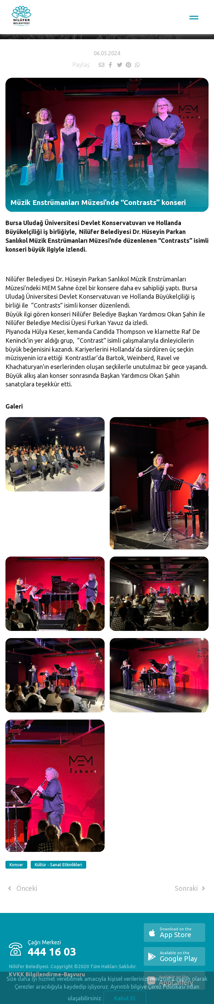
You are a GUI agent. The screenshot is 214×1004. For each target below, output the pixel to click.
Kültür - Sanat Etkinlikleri (58, 864)
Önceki (21, 888)
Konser (16, 864)
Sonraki (191, 888)
